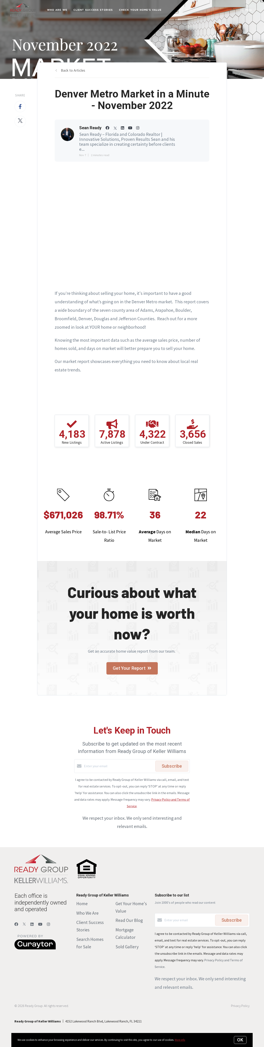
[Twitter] (24, 924)
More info (180, 1040)
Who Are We (57, 9)
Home (82, 903)
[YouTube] (40, 924)
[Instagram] (48, 924)
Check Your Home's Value (140, 9)
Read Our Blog (129, 920)
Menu (246, 10)
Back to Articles (73, 70)
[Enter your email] (118, 766)
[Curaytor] (35, 948)
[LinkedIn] (32, 924)
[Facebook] (16, 924)
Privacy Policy (240, 1006)
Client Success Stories (93, 9)
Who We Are (87, 913)
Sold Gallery (127, 947)
